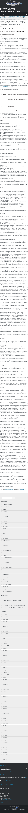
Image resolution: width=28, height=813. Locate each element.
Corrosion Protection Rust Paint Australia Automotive (13, 607)
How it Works (5, 526)
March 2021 (5, 667)
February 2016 (6, 728)
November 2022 (6, 643)
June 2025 (5, 621)
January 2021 (5, 669)
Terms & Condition (15, 806)
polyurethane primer (13, 490)
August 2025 (5, 619)
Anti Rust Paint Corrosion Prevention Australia (12, 600)
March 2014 (5, 752)
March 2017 (5, 718)
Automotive (5, 511)
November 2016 (6, 720)
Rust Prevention (6, 562)
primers (19, 490)
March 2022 (5, 653)
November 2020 (6, 672)
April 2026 (5, 614)
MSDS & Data (5, 535)
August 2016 (5, 723)
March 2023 (5, 638)
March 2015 (5, 737)
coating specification (4, 86)
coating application (23, 489)
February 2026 (6, 616)
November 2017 (6, 711)
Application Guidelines (7, 504)
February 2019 (6, 696)
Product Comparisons (7, 550)
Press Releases (6, 547)
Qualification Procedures (7, 557)
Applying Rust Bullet (7, 506)
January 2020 (5, 684)
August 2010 (5, 754)
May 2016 (5, 725)
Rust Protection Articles (7, 567)
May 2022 (5, 650)
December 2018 (6, 699)
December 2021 (6, 655)
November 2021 (6, 657)
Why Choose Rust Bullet (7, 591)
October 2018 (5, 701)
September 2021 (6, 660)
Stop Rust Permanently (6, 771)
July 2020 (4, 677)
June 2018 (5, 706)
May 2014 (5, 749)
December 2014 (6, 742)
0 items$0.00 (14, 14)
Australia (4, 509)
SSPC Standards (6, 574)
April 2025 (5, 624)
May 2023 (5, 636)
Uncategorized (5, 589)
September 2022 (6, 645)
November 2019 (6, 686)
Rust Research (6, 569)
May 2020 (5, 679)
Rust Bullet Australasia (14, 4)
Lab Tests (4, 531)
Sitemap (1, 802)
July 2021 (4, 662)
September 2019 (6, 689)
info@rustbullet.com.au (7, 799)
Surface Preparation (7, 576)
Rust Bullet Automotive (6, 775)
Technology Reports (7, 581)
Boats (4, 514)
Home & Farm (5, 523)
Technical (4, 579)
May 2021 (5, 665)
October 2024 (5, 631)
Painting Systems (6, 540)
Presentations (5, 545)
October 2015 (5, 730)
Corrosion (4, 521)
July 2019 (4, 691)
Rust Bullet (3, 765)
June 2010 (5, 759)
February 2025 (6, 626)
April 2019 (5, 694)
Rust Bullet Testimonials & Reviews (10, 560)
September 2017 (6, 713)
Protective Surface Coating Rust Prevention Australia (13, 598)
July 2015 (4, 732)
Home (10, 806)
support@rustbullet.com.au (9, 801)
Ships (4, 572)
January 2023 (5, 640)
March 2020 (5, 682)
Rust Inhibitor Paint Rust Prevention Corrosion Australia (14, 605)
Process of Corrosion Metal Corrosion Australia (12, 602)
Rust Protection (6, 564)
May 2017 (5, 715)
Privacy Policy (13, 808)
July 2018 (4, 703)
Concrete (4, 518)
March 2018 (5, 708)
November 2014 (6, 744)
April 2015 (5, 735)
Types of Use (5, 586)
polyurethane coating (4, 490)
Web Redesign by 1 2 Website (14, 811)
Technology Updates (7, 584)
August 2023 (5, 633)
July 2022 (4, 648)
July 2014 (4, 747)
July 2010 (4, 757)
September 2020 (6, 674)
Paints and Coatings (9, 489)
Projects (4, 555)
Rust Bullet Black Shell (6, 784)
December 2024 (6, 628)
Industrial (4, 528)
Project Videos (5, 552)
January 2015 (5, 740)
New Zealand (5, 538)
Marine (4, 533)
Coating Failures (6, 516)
